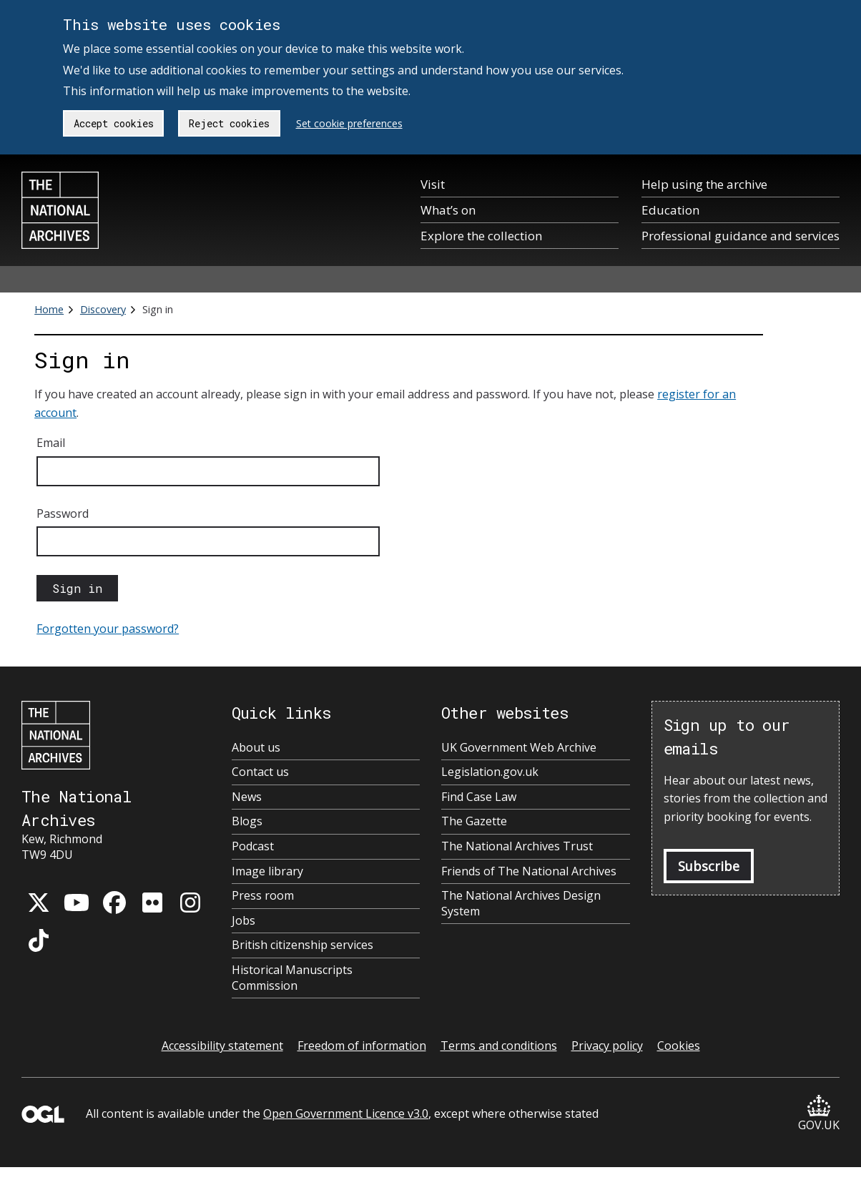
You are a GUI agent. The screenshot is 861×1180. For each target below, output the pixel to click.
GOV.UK (819, 1114)
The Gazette (474, 821)
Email (50, 443)
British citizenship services (302, 945)
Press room (263, 895)
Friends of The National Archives (528, 871)
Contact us (260, 772)
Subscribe (708, 866)
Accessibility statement (222, 1045)
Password (62, 513)
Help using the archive (704, 184)
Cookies (678, 1045)
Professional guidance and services (740, 235)
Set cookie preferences (349, 123)
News (247, 797)
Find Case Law (478, 797)
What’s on (448, 210)
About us (256, 747)
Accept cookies (114, 123)
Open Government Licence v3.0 (345, 1113)
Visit (432, 184)
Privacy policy (607, 1045)
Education (670, 210)
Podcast (253, 846)
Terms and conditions (499, 1045)
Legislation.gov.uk (489, 772)
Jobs (243, 920)
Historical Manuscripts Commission (292, 978)
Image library (267, 871)
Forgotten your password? (107, 628)
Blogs (247, 821)
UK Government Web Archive (518, 747)
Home (49, 309)
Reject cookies (229, 123)
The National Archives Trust (517, 846)
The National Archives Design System (521, 903)
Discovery (103, 309)
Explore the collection (481, 235)
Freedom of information (361, 1045)
